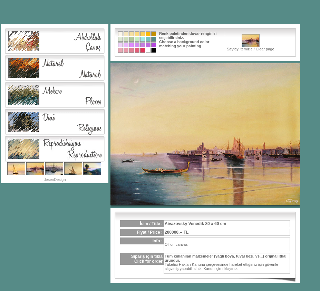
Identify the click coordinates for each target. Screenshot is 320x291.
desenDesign (54, 179)
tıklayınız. (230, 268)
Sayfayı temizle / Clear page (250, 42)
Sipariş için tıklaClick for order (147, 259)
